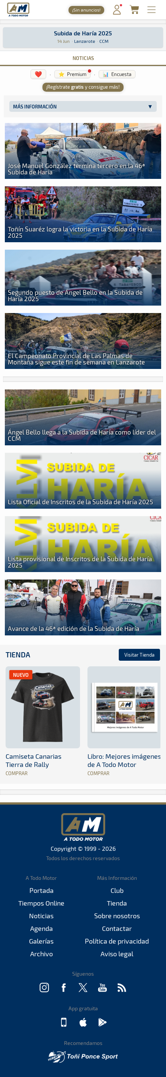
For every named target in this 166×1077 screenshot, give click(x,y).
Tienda (18, 654)
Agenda (41, 928)
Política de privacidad (117, 941)
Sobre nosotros (117, 916)
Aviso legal (116, 954)
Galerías (41, 941)
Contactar (117, 928)
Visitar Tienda (139, 655)
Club (117, 890)
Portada (41, 890)
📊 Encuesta (117, 74)
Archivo (41, 954)
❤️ (38, 74)
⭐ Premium (72, 74)
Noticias (83, 58)
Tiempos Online (41, 903)
